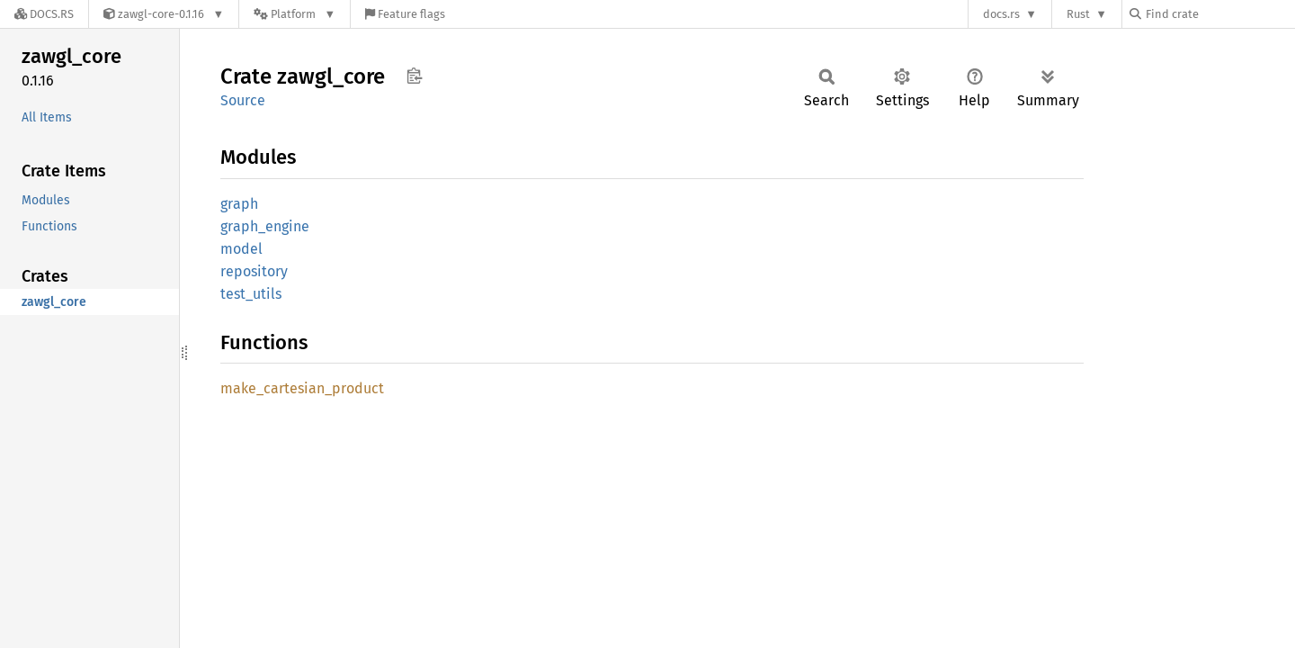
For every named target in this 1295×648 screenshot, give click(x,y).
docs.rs (1001, 14)
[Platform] (294, 14)
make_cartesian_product (302, 388)
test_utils (250, 293)
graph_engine (264, 226)
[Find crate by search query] (1219, 14)
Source (242, 100)
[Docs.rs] (44, 14)
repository (254, 271)
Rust (1078, 14)
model (241, 248)
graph (239, 203)
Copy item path (414, 75)
